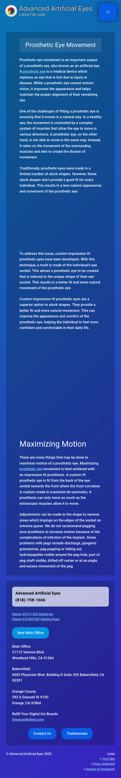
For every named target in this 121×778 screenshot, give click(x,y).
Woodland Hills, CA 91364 (33, 652)
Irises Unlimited (104, 764)
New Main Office (30, 633)
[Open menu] (107, 12)
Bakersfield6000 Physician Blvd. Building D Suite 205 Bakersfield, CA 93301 (58, 674)
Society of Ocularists (100, 769)
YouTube (109, 759)
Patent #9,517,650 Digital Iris (32, 614)
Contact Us (42, 733)
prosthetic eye (34, 71)
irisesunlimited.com (28, 720)
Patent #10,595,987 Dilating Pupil (35, 619)
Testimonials (77, 733)
